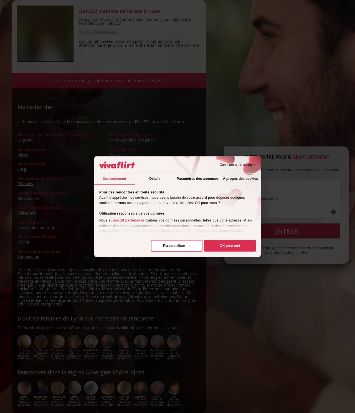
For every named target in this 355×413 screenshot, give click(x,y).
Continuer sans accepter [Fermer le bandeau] (238, 165)
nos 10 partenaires (129, 221)
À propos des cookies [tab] (240, 179)
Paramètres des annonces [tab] (198, 179)
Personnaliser (177, 246)
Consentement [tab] (114, 179)
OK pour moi (230, 246)
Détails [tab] (154, 179)
